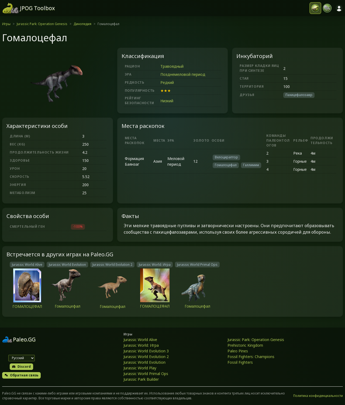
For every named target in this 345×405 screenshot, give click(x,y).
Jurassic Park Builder (141, 379)
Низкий (166, 100)
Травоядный (172, 66)
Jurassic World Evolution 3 (146, 350)
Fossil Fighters (240, 362)
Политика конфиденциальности (318, 395)
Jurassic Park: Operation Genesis (42, 24)
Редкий (167, 82)
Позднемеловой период (182, 74)
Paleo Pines (237, 350)
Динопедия (82, 24)
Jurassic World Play (139, 367)
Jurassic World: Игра (141, 345)
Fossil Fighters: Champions (250, 356)
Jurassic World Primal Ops (145, 373)
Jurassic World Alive (140, 339)
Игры (6, 24)
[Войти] (339, 8)
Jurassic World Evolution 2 (146, 356)
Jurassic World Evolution (144, 362)
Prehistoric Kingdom (245, 345)
